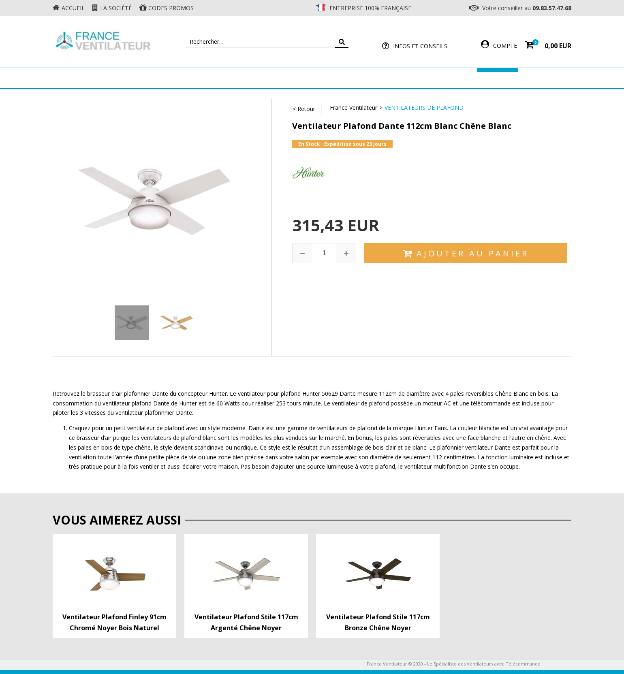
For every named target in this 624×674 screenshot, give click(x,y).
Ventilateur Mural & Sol (241, 78)
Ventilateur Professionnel (337, 78)
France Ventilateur (353, 107)
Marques (497, 78)
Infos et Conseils (420, 46)
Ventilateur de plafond (151, 78)
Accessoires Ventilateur (432, 78)
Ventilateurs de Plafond (424, 107)
